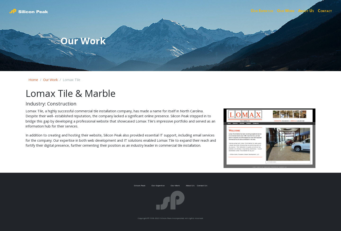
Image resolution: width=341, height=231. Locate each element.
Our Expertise (262, 10)
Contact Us (202, 185)
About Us (306, 10)
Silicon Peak (139, 185)
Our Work (285, 10)
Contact (325, 10)
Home (33, 79)
